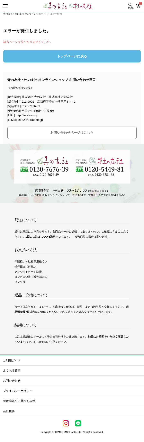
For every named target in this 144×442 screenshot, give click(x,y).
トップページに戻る (72, 56)
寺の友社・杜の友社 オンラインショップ (24, 13)
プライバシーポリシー (17, 390)
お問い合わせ (12, 380)
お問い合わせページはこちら (72, 132)
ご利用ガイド (12, 360)
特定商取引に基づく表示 (19, 400)
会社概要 (9, 411)
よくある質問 (12, 370)
